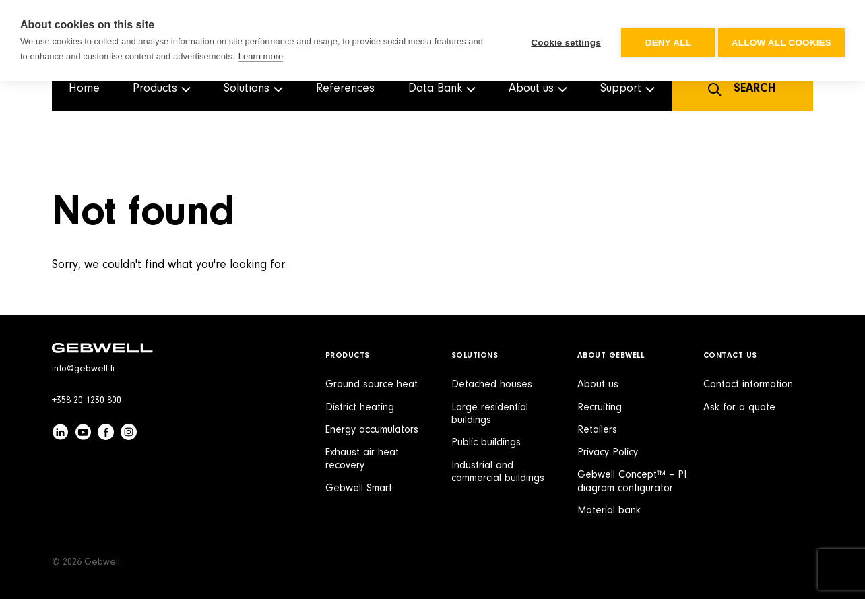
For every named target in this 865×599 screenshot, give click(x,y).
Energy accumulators (371, 429)
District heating (359, 407)
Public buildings (486, 442)
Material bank (609, 510)
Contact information (748, 384)
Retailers (597, 429)
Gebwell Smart (358, 488)
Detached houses (491, 384)
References (345, 89)
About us (597, 384)
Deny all (664, 41)
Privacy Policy (607, 452)
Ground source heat (371, 384)
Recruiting (599, 407)
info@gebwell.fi (83, 369)
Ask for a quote (739, 407)
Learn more (260, 56)
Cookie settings (562, 41)
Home (84, 89)
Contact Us (730, 356)
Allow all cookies (781, 41)
